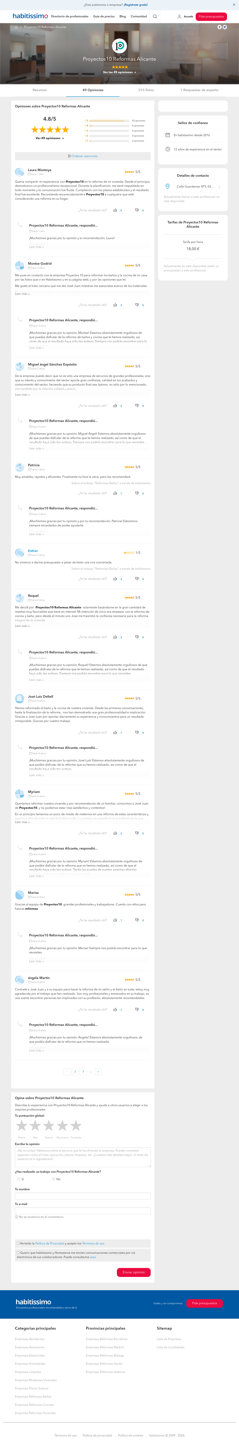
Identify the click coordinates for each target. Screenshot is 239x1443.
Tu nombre (22, 1189)
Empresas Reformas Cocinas (34, 1405)
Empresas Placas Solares (31, 1388)
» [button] (98, 1071)
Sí (22, 1179)
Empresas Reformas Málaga (105, 1355)
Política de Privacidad (49, 1243)
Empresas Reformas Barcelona (107, 1339)
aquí (93, 1257)
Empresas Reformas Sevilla (104, 1363)
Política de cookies (130, 1435)
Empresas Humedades (30, 1363)
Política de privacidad (97, 1435)
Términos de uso (93, 1243)
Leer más (35, 247)
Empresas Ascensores (29, 1347)
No (58, 1179)
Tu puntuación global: (30, 1115)
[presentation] (43, 1229)
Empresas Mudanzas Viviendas (36, 1380)
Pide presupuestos (211, 16)
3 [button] (83, 1071)
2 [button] (75, 1071)
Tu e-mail (21, 1204)
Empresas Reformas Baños (33, 1396)
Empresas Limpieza (28, 1372)
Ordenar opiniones (82, 156)
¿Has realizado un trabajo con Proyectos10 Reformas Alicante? (58, 1171)
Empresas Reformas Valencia (105, 1372)
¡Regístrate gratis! (136, 5)
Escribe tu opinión (27, 1144)
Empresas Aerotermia (29, 1339)
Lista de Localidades (170, 1347)
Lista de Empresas (169, 1339)
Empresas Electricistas (30, 1355)
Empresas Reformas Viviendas (35, 1413)
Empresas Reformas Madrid (105, 1347)
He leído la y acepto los (60, 1243)
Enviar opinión (134, 1272)
